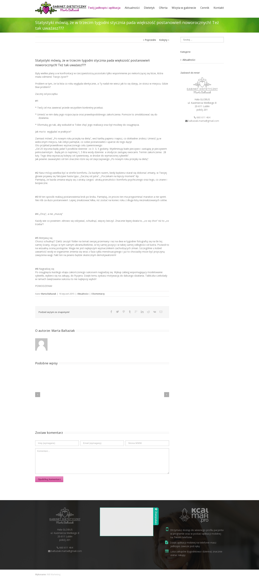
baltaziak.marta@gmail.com (203, 120)
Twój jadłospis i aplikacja (104, 8)
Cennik (204, 8)
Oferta (163, 8)
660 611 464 (203, 117)
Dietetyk (149, 8)
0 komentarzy (98, 293)
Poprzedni (150, 39)
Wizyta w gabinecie (184, 8)
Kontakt (219, 8)
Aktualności (132, 8)
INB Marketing (53, 574)
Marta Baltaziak (48, 293)
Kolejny (163, 39)
